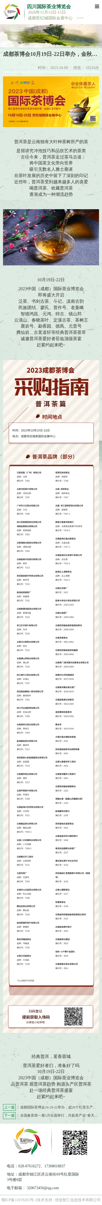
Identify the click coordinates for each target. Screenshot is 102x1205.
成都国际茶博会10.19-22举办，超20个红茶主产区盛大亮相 (51, 1107)
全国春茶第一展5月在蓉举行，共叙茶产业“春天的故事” (51, 1115)
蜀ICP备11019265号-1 (19, 1200)
